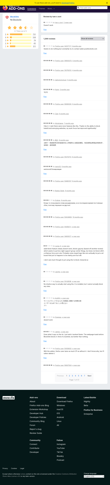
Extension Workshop (39, 409)
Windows (61, 405)
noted (23, 474)
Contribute (34, 448)
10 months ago (78, 217)
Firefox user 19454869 (63, 217)
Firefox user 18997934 (63, 365)
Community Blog (37, 421)
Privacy (5, 468)
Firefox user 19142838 (63, 281)
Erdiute (57, 200)
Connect (33, 444)
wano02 (58, 166)
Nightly (87, 401)
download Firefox (67, 3)
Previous (60, 376)
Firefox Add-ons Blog (39, 405)
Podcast (60, 460)
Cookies (14, 468)
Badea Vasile (59, 191)
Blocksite (17, 19)
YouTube (61, 448)
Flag (45, 29)
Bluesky (60, 456)
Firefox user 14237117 (63, 46)
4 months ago (77, 61)
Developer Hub (36, 413)
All (58, 425)
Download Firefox (65, 401)
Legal (22, 468)
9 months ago (66, 166)
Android (60, 417)
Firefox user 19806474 (63, 61)
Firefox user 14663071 (63, 236)
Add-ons (34, 397)
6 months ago (77, 104)
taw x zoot (59, 22)
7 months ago (69, 123)
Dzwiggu (58, 317)
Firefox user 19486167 (63, 181)
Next (89, 376)
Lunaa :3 (58, 246)
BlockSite (14, 17)
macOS (60, 409)
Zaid (56, 114)
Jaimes (57, 332)
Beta (86, 405)
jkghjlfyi (57, 298)
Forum (32, 425)
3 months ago (76, 46)
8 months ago (64, 140)
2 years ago (68, 22)
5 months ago (72, 80)
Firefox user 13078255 (63, 70)
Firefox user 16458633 (63, 348)
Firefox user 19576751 (63, 157)
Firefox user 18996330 (63, 104)
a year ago (75, 227)
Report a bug (35, 429)
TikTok (60, 452)
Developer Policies (38, 417)
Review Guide (36, 433)
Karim (57, 89)
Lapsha (57, 272)
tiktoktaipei (59, 123)
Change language (90, 473)
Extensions (31, 8)
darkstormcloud (60, 80)
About (32, 401)
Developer (34, 452)
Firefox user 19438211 (63, 227)
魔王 (56, 140)
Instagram (61, 444)
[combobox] (92, 7)
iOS (58, 413)
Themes (42, 8)
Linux (59, 421)
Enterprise (88, 414)
